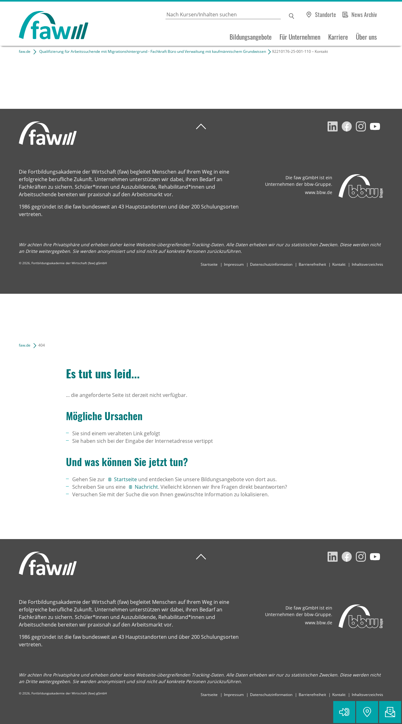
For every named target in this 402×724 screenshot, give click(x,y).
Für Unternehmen (300, 37)
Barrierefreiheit (312, 264)
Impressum (234, 264)
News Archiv (364, 14)
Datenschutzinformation (271, 264)
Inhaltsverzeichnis (367, 264)
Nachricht (146, 486)
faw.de (24, 51)
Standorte (325, 14)
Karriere (338, 37)
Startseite (209, 264)
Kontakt (338, 264)
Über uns (366, 37)
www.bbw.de (318, 192)
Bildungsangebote (251, 37)
